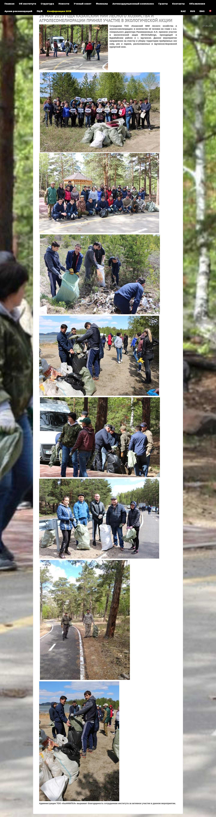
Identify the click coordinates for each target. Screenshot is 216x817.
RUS (192, 11)
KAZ (183, 11)
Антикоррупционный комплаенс (133, 3)
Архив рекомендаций (18, 11)
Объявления (197, 3)
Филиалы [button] (102, 3)
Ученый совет (82, 3)
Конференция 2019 (59, 11)
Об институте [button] (27, 3)
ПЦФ (40, 11)
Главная (9, 3)
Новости (63, 3)
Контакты (178, 3)
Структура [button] (47, 3)
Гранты (163, 3)
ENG (202, 11)
